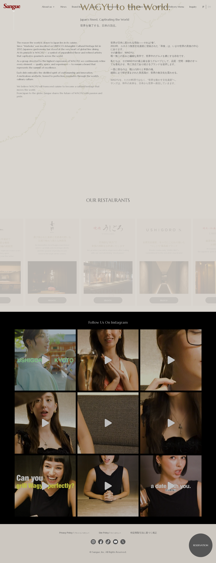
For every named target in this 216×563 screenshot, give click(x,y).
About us (48, 7)
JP (203, 6)
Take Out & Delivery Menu (169, 6)
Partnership (114, 7)
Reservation (200, 545)
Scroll (13, 9)
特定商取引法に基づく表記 (143, 532)
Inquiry (192, 6)
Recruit (96, 7)
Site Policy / (110, 532)
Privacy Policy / (74, 532)
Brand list (78, 7)
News (64, 6)
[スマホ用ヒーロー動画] (42, 15)
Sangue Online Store (139, 6)
